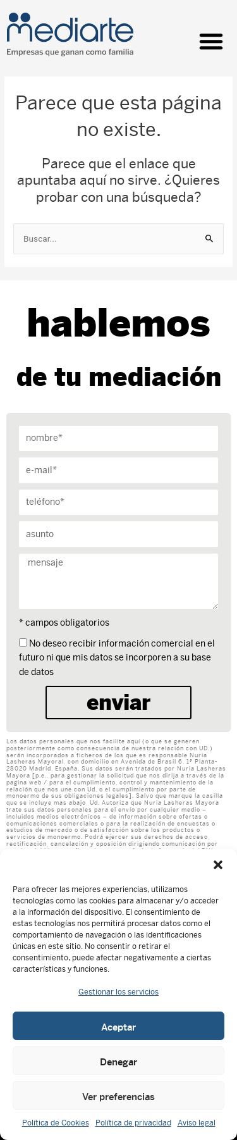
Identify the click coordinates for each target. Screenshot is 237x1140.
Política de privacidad (133, 1122)
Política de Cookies (55, 1122)
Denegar (118, 1061)
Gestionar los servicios (118, 992)
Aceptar (118, 1026)
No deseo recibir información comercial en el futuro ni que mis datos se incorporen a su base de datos (117, 657)
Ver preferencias (118, 1096)
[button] (218, 864)
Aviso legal (197, 1122)
